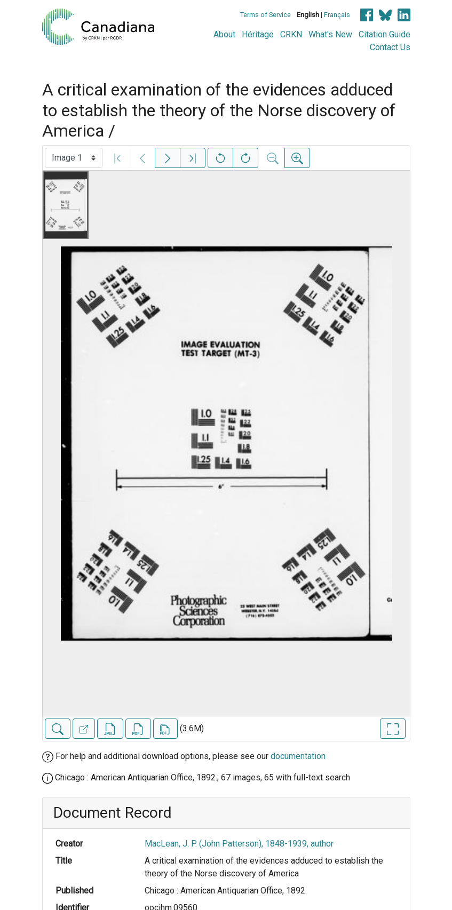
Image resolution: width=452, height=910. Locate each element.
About (224, 34)
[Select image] (73, 158)
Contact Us (390, 47)
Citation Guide (384, 34)
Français (337, 15)
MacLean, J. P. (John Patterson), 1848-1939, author (239, 844)
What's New (330, 34)
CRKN (291, 34)
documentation (298, 756)
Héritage (258, 34)
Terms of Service (265, 15)
